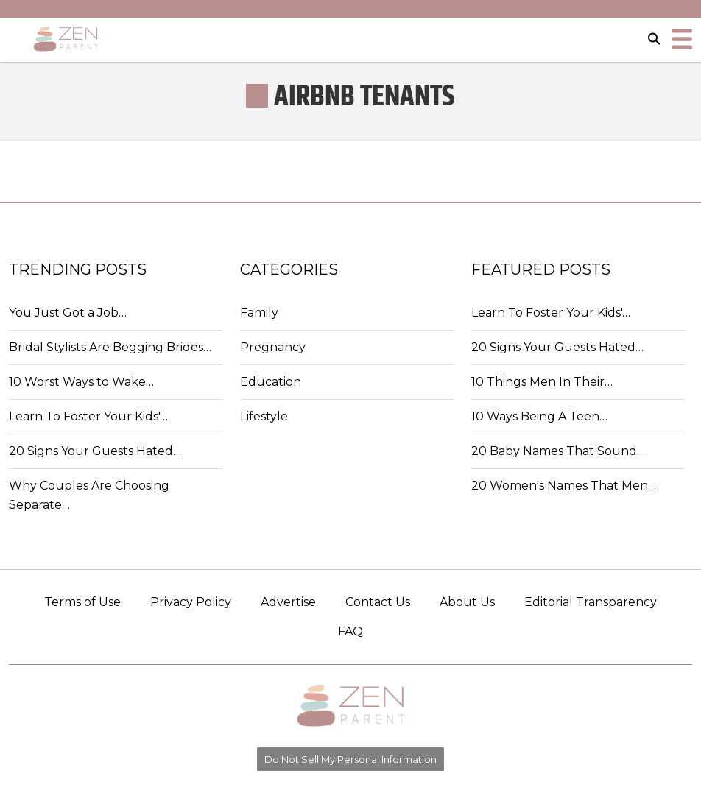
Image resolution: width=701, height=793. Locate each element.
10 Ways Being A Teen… (539, 416)
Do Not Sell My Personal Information (350, 759)
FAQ (350, 631)
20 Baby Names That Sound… (558, 451)
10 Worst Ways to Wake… (81, 382)
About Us (467, 602)
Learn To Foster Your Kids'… (88, 416)
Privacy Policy (190, 602)
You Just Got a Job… (68, 313)
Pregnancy (273, 347)
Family (259, 313)
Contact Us (377, 602)
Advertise (288, 602)
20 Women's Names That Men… (563, 486)
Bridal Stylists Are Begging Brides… (110, 347)
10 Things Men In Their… (542, 382)
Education (270, 382)
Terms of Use (82, 602)
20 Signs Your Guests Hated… (95, 451)
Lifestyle (264, 416)
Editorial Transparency (590, 602)
